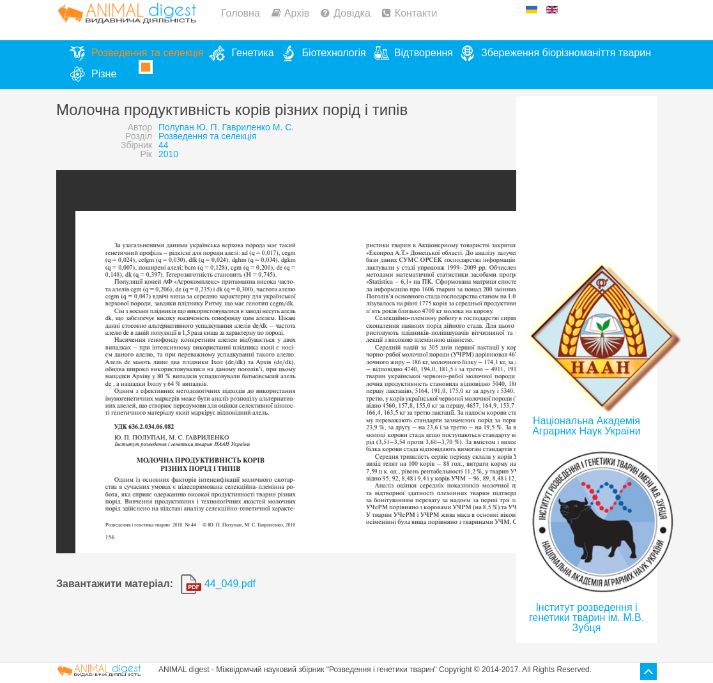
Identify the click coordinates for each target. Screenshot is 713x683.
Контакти (416, 13)
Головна (240, 13)
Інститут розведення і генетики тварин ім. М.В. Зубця (586, 617)
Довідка (352, 13)
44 (163, 145)
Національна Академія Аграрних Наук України (586, 425)
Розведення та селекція (207, 136)
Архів (296, 13)
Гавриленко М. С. (258, 127)
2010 (168, 154)
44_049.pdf (218, 583)
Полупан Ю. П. (189, 127)
